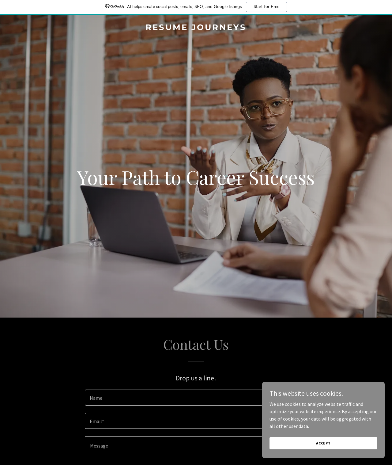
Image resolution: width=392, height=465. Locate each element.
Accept (323, 443)
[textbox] (196, 398)
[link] (196, 28)
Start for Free (266, 7)
